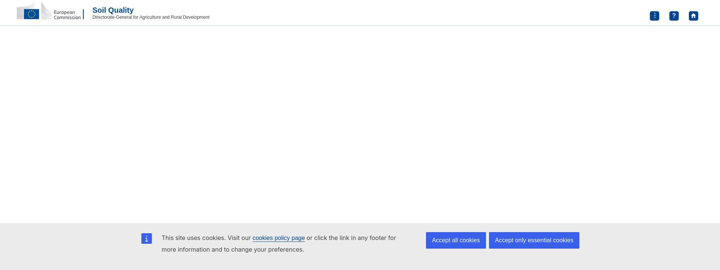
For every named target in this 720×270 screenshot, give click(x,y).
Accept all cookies (456, 240)
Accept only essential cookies (534, 240)
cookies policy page (278, 238)
